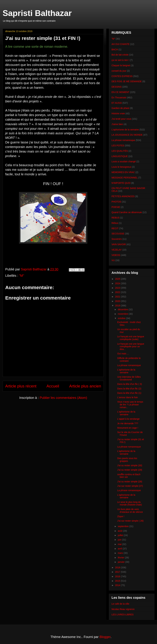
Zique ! (120, 516)
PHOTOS (116, 201)
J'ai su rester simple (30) (129, 465)
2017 (118, 572)
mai (120, 544)
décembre (123, 309)
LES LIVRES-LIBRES (123, 614)
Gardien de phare (120, 108)
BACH (115, 49)
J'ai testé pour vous (121, 119)
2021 (118, 296)
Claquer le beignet (121, 65)
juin (120, 539)
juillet (121, 535)
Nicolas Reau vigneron (123, 609)
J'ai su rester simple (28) (129, 481)
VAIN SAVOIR (119, 244)
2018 (118, 567)
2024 (118, 283)
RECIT (115, 228)
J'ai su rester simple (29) (129, 470)
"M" (21, 275)
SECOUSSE (118, 233)
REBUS (115, 217)
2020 (118, 301)
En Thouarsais (119, 97)
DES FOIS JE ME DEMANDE (127, 81)
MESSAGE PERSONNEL (125, 177)
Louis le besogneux (121, 167)
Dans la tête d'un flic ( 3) (129, 384)
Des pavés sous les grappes (127, 459)
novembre (123, 314)
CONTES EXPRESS (122, 76)
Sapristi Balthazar (37, 13)
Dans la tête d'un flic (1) (129, 393)
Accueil (52, 386)
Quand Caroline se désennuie (127, 212)
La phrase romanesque (123, 140)
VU (113, 260)
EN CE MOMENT (120, 92)
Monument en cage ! (127, 428)
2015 (118, 581)
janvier (121, 562)
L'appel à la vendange (128, 419)
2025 (118, 279)
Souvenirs (117, 239)
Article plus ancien (85, 386)
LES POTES (118, 145)
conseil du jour (119, 71)
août (120, 531)
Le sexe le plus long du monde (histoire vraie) (129, 503)
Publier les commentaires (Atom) (63, 397)
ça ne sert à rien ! (120, 60)
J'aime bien (117, 124)
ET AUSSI (117, 103)
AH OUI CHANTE (121, 44)
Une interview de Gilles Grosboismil (129, 378)
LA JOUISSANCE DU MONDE (127, 134)
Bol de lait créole (120, 54)
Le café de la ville (120, 603)
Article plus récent (20, 386)
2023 (118, 288)
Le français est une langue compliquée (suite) (130, 338)
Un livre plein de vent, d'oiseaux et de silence (130, 510)
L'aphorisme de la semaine (125, 129)
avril (120, 548)
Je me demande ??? (127, 423)
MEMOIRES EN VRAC (123, 172)
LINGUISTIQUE (120, 156)
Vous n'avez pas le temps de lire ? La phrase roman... (130, 404)
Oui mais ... (123, 353)
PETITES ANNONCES (123, 196)
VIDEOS (116, 255)
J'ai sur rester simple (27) (130, 486)
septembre (123, 526)
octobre (122, 318)
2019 (118, 305)
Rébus (115, 223)
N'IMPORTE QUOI (121, 183)
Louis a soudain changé (124, 161)
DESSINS (117, 86)
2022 (118, 292)
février (121, 557)
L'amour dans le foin (127, 397)
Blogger (105, 637)
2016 (118, 576)
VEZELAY (117, 249)
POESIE (116, 207)
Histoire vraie (118, 113)
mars (120, 553)
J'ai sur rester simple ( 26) (130, 520)
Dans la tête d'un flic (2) (129, 388)
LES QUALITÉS (120, 151)
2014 (118, 585)
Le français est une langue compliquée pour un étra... (130, 347)
